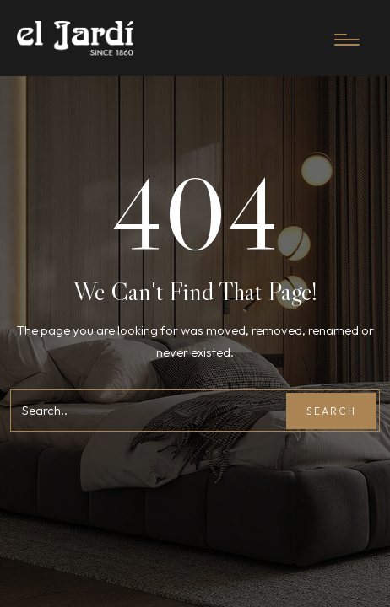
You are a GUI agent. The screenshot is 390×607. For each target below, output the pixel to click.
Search (331, 411)
